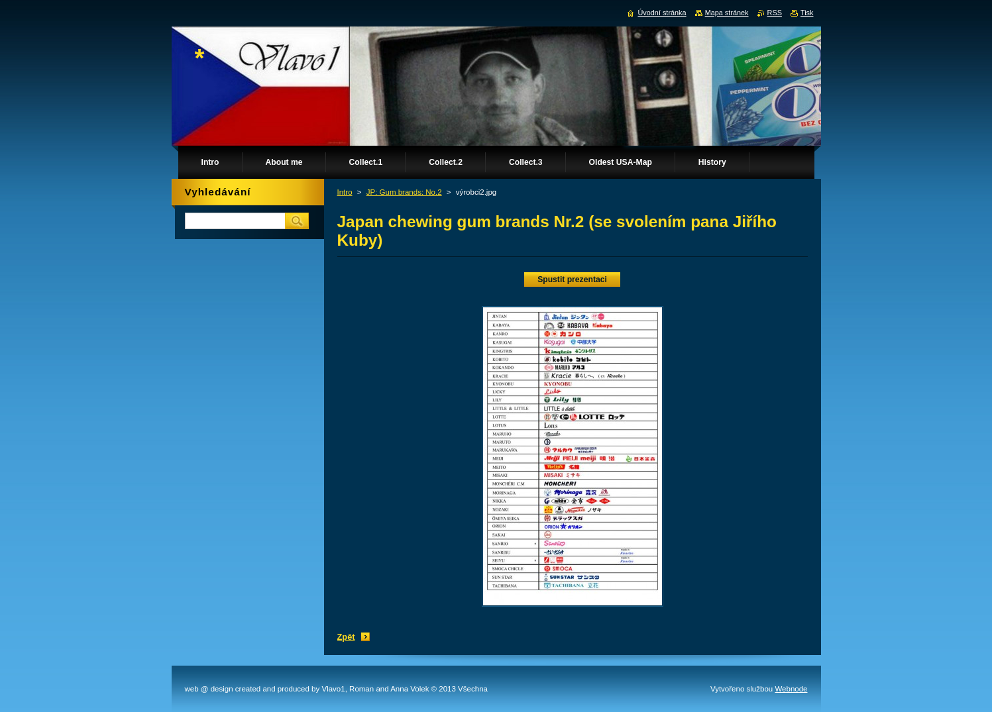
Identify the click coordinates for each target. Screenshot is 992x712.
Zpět (346, 637)
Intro (345, 192)
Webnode (791, 689)
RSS (774, 13)
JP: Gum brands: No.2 (404, 192)
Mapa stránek (727, 13)
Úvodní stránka (661, 13)
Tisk (807, 13)
